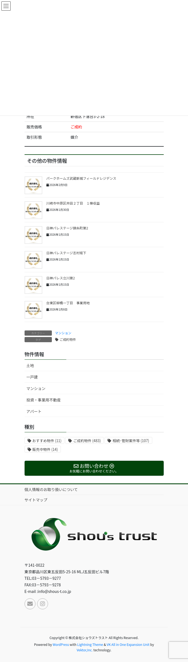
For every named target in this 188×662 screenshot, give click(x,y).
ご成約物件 (68, 339)
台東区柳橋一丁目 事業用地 (68, 302)
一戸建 (32, 377)
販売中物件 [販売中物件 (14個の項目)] (45, 449)
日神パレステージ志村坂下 (66, 252)
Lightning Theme (90, 644)
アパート (34, 411)
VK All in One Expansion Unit (128, 644)
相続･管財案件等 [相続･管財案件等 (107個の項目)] (130, 440)
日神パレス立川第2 (60, 278)
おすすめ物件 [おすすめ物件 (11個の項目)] (47, 440)
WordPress (61, 644)
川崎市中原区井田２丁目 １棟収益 (73, 203)
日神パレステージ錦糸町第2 (67, 228)
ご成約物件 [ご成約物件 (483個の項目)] (87, 440)
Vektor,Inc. (85, 650)
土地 (30, 365)
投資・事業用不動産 (43, 400)
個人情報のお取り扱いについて (51, 489)
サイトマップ (36, 500)
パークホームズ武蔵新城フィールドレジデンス (81, 178)
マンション (63, 332)
